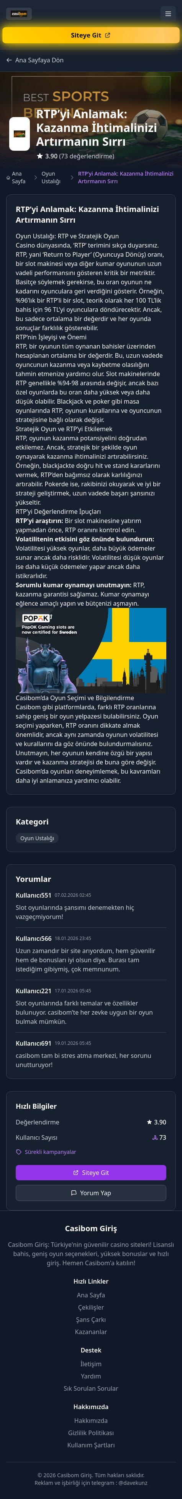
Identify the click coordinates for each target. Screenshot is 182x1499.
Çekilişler (91, 1307)
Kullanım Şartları (91, 1445)
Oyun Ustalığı (51, 177)
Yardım (91, 1376)
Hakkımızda (91, 1420)
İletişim (91, 1364)
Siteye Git (91, 1172)
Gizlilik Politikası (91, 1433)
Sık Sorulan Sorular (91, 1388)
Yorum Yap (91, 1193)
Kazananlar (91, 1332)
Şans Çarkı (91, 1319)
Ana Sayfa (16, 177)
